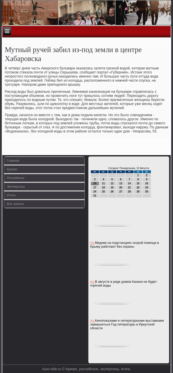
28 (129, 191)
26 (112, 191)
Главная (13, 160)
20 (120, 187)
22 (138, 187)
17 (94, 187)
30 (146, 191)
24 (94, 191)
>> (92, 243)
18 (103, 187)
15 (138, 183)
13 (120, 183)
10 (94, 183)
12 (112, 183)
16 (146, 183)
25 (103, 191)
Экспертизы (16, 186)
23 (146, 187)
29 (138, 191)
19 (112, 187)
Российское (15, 178)
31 (94, 195)
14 (129, 183)
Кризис (12, 169)
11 (103, 183)
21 (129, 187)
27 (120, 191)
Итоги (11, 195)
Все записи (15, 204)
